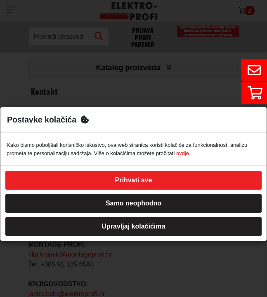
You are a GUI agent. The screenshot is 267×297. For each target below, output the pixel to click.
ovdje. (183, 153)
